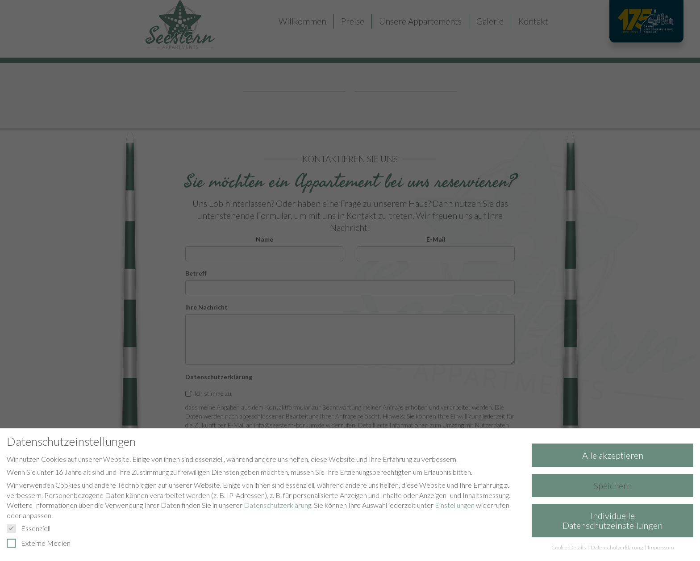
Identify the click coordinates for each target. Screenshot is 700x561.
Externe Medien (42, 543)
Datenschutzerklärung (277, 505)
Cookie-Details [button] (569, 547)
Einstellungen (455, 505)
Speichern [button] (613, 485)
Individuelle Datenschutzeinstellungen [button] (612, 520)
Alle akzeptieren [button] (612, 455)
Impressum (661, 547)
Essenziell (32, 528)
